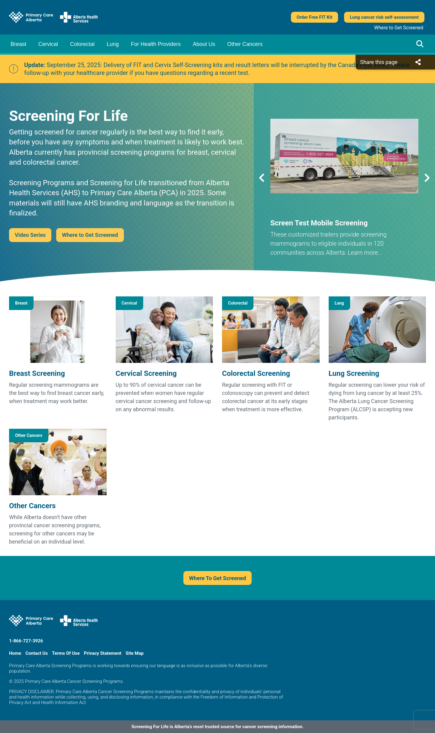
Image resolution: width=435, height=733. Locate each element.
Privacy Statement (102, 653)
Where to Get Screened (398, 28)
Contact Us (36, 653)
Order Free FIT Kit (314, 17)
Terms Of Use (66, 653)
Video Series (30, 235)
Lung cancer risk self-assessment (384, 17)
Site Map (135, 653)
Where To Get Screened (217, 578)
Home (15, 653)
